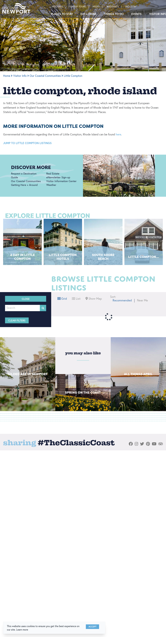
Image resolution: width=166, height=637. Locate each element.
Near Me (142, 300)
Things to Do (114, 14)
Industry (130, 6)
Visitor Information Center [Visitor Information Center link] (61, 181)
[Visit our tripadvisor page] (160, 443)
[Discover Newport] (16, 9)
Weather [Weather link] (51, 184)
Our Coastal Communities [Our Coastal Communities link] (26, 181)
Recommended (122, 300)
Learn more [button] (22, 629)
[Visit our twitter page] (142, 443)
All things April (138, 374)
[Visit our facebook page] (131, 443)
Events (136, 14)
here (118, 134)
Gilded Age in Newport (28, 374)
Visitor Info (21, 76)
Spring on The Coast (83, 392)
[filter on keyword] (43, 308)
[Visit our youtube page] (154, 443)
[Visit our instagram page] (136, 443)
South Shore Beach (103, 257)
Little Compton (73, 76)
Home (7, 76)
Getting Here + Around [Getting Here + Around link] (24, 184)
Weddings (112, 6)
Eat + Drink (88, 14)
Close (26, 298)
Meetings (57, 6)
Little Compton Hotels (63, 257)
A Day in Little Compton (22, 257)
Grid (62, 298)
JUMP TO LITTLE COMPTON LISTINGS (27, 143)
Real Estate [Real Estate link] (52, 173)
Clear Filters (17, 320)
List (76, 298)
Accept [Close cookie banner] (92, 626)
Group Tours (78, 6)
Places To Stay (62, 14)
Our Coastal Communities (46, 76)
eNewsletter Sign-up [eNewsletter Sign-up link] (58, 177)
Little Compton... (143, 257)
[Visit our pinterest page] (148, 443)
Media (96, 6)
